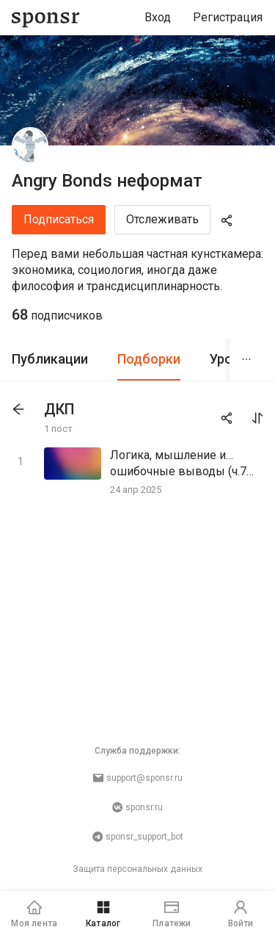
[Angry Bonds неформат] (30, 145)
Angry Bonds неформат (107, 180)
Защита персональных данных (137, 869)
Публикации (50, 359)
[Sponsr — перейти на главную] (46, 18)
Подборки (148, 359)
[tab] (50, 359)
